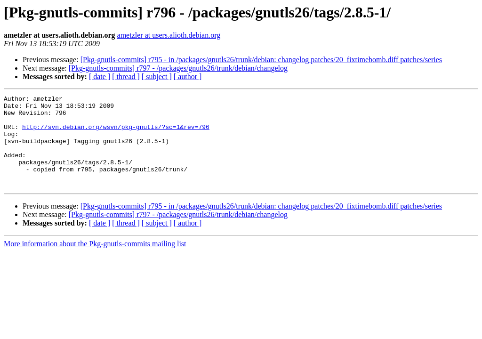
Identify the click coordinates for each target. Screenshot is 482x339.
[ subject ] (157, 77)
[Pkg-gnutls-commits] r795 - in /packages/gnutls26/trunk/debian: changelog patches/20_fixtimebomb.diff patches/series (261, 60)
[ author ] (188, 77)
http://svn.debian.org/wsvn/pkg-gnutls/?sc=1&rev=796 (115, 133)
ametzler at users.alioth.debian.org (169, 35)
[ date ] (99, 77)
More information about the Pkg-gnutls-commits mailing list (95, 262)
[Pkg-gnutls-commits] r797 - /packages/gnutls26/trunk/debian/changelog (178, 68)
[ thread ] (126, 77)
